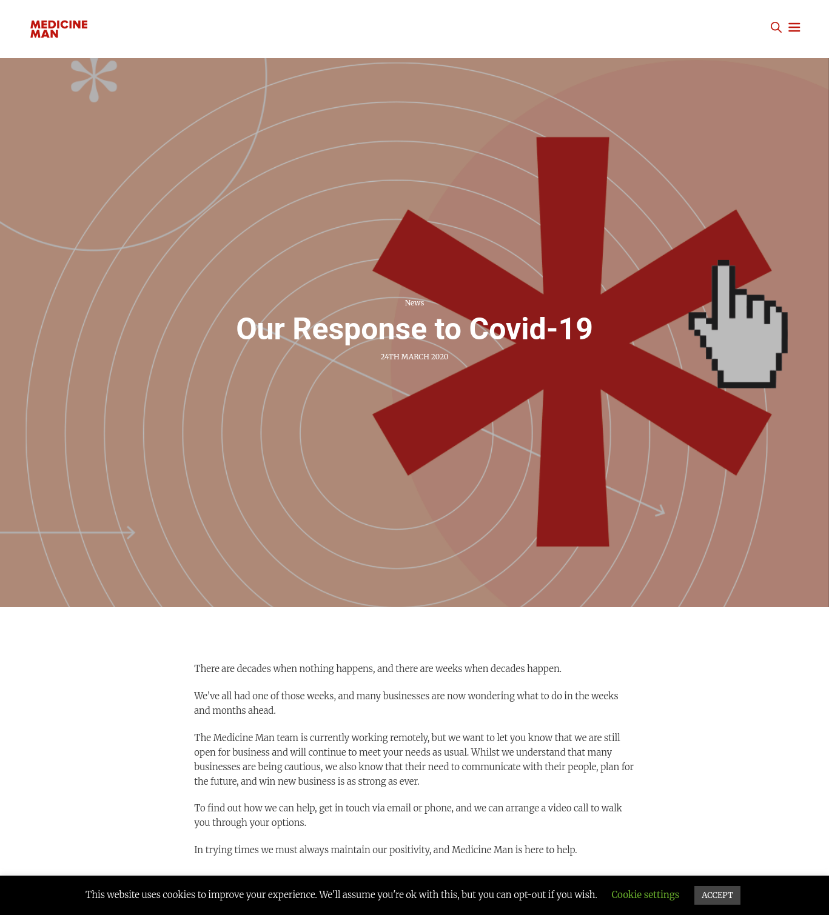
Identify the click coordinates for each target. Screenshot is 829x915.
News (415, 303)
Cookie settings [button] (645, 894)
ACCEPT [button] (717, 895)
